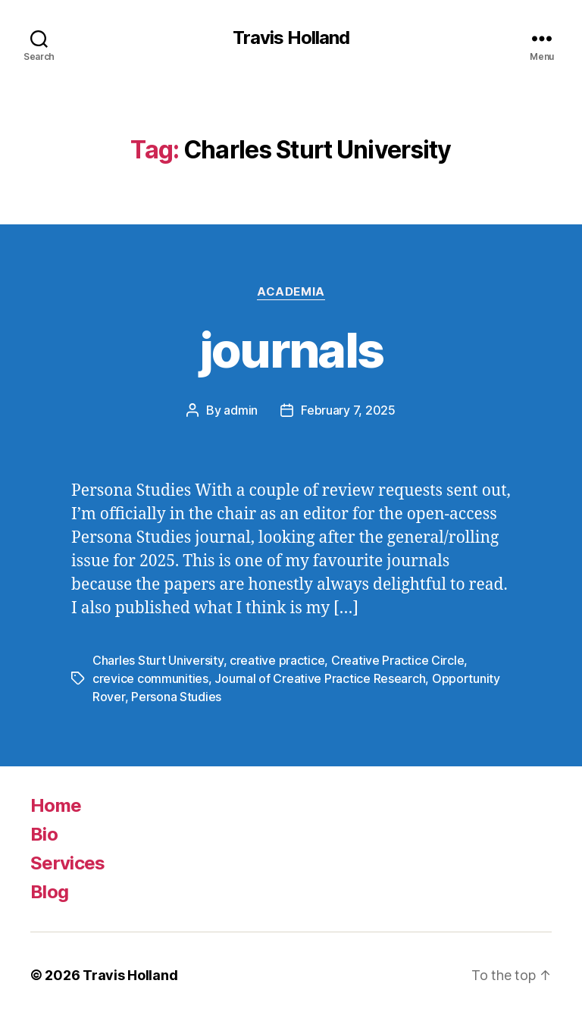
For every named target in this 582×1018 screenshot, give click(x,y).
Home (55, 805)
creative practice (277, 660)
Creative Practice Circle (398, 660)
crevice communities (150, 678)
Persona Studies (176, 696)
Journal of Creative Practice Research (319, 678)
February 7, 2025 (348, 410)
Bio (44, 834)
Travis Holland (291, 38)
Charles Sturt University (158, 660)
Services (67, 863)
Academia (290, 292)
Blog (49, 892)
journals (291, 350)
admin (241, 410)
